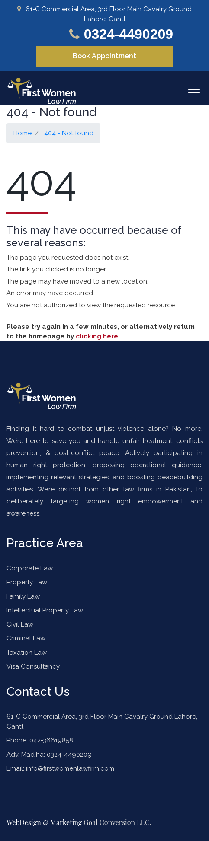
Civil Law (19, 624)
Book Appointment (104, 56)
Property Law (26, 582)
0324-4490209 (128, 34)
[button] (190, 89)
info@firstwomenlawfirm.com (70, 768)
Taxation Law (26, 652)
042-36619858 (50, 740)
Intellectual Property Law (44, 610)
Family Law (23, 596)
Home (22, 133)
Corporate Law (29, 568)
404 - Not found (68, 133)
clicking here (97, 336)
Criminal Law (25, 638)
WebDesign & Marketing (45, 822)
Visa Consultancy (33, 666)
